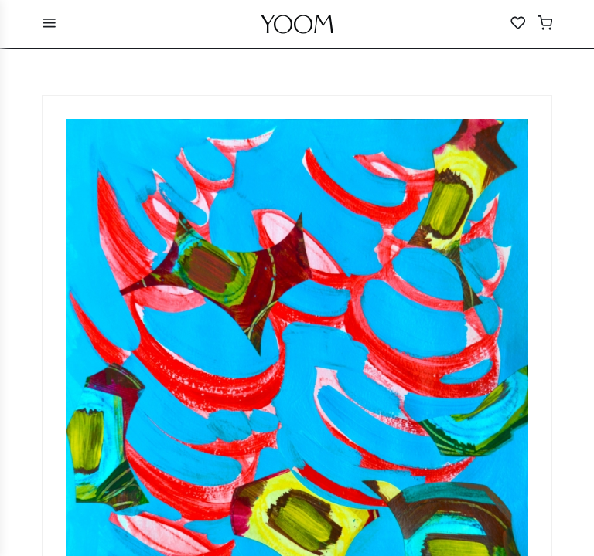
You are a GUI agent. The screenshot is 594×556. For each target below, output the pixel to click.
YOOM (297, 28)
